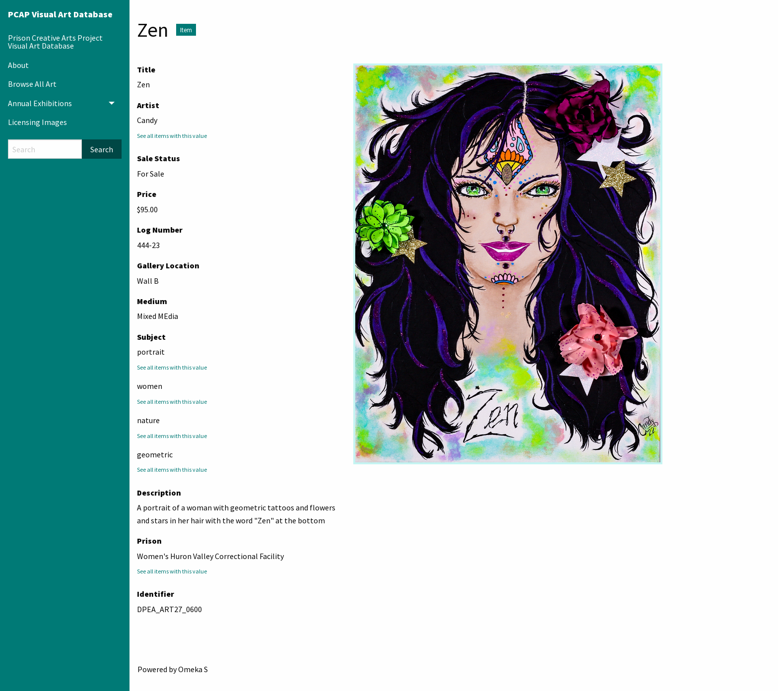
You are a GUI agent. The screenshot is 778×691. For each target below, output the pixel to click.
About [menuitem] (18, 65)
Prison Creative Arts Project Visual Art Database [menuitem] (55, 42)
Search (101, 149)
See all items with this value (172, 135)
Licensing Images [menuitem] (37, 122)
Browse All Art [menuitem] (32, 84)
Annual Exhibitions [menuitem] (40, 103)
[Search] (45, 149)
